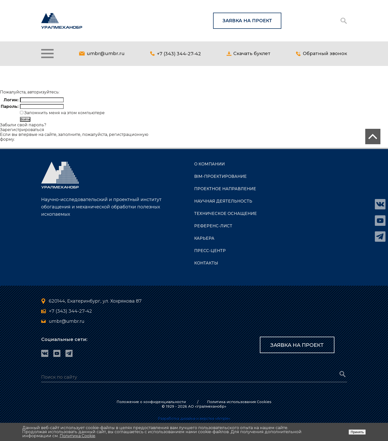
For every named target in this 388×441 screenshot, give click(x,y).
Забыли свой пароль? (23, 125)
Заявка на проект (247, 20)
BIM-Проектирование (220, 177)
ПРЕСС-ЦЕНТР (210, 251)
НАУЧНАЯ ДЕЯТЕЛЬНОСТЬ (223, 201)
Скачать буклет (251, 54)
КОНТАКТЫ (206, 263)
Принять (357, 432)
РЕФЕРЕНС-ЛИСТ (213, 226)
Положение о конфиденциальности (150, 402)
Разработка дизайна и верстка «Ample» (194, 418)
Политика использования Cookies (240, 402)
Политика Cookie (77, 435)
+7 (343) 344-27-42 (179, 54)
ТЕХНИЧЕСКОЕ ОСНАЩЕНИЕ (225, 214)
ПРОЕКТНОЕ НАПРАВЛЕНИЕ (225, 189)
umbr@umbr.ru (106, 54)
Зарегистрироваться (22, 130)
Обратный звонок (325, 54)
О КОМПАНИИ (209, 164)
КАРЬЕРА (204, 238)
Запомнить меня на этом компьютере (64, 113)
